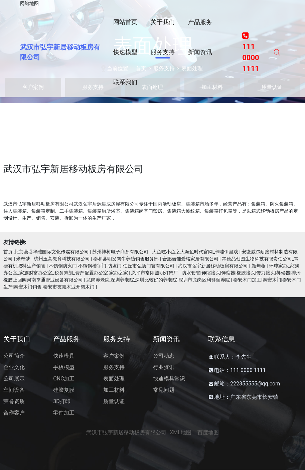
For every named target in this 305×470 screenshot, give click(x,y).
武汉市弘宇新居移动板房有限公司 (213, 265)
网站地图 (29, 3)
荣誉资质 (14, 401)
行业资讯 (163, 367)
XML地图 (180, 432)
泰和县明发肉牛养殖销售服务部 (126, 258)
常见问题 (163, 390)
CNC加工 (63, 378)
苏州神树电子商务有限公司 (120, 251)
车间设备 (14, 390)
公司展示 (14, 378)
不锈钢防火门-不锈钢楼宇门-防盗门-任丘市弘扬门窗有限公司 (111, 265)
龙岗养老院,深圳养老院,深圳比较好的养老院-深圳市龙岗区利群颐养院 (158, 279)
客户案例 (114, 356)
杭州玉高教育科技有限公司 (62, 258)
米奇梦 (23, 258)
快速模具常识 (169, 378)
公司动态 (163, 356)
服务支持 (114, 367)
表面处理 (114, 378)
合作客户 (14, 412)
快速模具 (63, 356)
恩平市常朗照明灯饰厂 (154, 272)
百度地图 (208, 432)
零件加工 (63, 412)
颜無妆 (259, 265)
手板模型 (63, 367)
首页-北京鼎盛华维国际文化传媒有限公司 (46, 251)
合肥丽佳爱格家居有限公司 (190, 258)
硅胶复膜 (63, 390)
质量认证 (114, 401)
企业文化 (14, 367)
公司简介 (14, 356)
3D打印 (61, 401)
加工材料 (114, 390)
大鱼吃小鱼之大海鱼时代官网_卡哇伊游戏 (195, 251)
